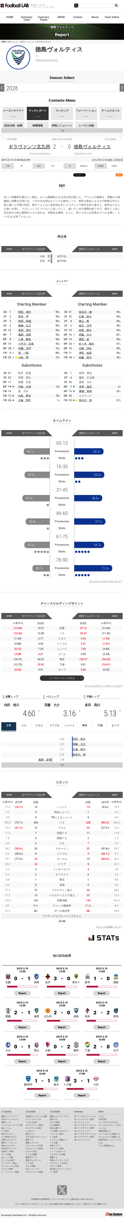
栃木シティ (30, 1134)
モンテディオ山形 (33, 1128)
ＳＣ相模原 (55, 1125)
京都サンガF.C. (7, 1151)
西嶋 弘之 (24, 325)
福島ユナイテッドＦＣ (59, 1116)
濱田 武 (84, 339)
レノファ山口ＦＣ (57, 1151)
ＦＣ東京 (5, 1131)
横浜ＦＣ (29, 1140)
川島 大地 (24, 386)
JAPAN (61, 17)
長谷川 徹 (85, 312)
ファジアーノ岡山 (9, 1163)
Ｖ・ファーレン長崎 (10, 1172)
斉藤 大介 (85, 334)
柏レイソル (6, 1128)
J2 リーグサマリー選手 (84, 1128)
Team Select (111, 17)
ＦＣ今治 (29, 1163)
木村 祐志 (85, 386)
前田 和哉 (24, 321)
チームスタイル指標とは (109, 1137)
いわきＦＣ (30, 1131)
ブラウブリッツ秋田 (34, 1125)
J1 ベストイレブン (82, 1122)
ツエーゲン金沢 (56, 1134)
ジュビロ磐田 (31, 1154)
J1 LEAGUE (6, 1112)
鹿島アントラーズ (9, 1116)
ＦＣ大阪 (54, 1143)
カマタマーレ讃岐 (57, 1154)
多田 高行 (24, 330)
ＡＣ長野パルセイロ (58, 1131)
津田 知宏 (85, 352)
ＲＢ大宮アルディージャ (36, 1137)
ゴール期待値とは (106, 1145)
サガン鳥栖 (30, 1166)
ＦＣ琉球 (54, 1172)
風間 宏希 (24, 334)
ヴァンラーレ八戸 (33, 1119)
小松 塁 (23, 357)
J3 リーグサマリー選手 (84, 1137)
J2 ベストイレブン (82, 1131)
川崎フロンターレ (9, 1140)
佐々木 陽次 (86, 343)
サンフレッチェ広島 (10, 1166)
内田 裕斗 (85, 330)
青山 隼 (84, 321)
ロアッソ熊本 (56, 1166)
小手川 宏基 (26, 343)
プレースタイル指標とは (109, 1134)
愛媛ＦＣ (54, 1157)
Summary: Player (44, 18)
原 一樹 (23, 352)
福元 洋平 (85, 325)
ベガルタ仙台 (31, 1122)
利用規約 (36, 1199)
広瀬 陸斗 (85, 316)
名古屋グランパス (9, 1148)
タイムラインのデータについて (105, 581)
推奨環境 (45, 1199)
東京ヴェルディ (8, 1134)
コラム (101, 1116)
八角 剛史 (24, 339)
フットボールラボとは (108, 1122)
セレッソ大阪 (7, 1157)
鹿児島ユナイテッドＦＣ (60, 1169)
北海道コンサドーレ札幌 (36, 1116)
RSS (119, 175)
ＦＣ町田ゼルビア (9, 1137)
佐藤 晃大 (85, 357)
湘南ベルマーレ (32, 1143)
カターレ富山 (31, 1151)
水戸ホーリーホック (10, 1119)
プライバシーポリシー (60, 1199)
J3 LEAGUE (55, 1112)
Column (77, 17)
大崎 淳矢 (85, 348)
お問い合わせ (86, 1199)
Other (100, 1112)
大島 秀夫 (24, 395)
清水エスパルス (8, 1145)
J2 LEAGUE (31, 1112)
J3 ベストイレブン (82, 1140)
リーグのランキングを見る (62, 678)
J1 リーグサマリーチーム (85, 1116)
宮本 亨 (23, 316)
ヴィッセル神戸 (8, 1160)
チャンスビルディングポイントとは (103, 686)
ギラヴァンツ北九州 (29, 146)
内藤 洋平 (24, 348)
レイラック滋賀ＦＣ (58, 1140)
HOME (9, 17)
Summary (78, 1112)
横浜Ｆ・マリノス (9, 1143)
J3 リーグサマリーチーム (85, 1134)
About (94, 17)
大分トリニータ (32, 1169)
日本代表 (102, 1119)
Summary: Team (27, 18)
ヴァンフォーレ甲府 (34, 1145)
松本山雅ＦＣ (56, 1128)
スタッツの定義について (108, 927)
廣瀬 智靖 (85, 391)
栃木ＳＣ (54, 1119)
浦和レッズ (6, 1122)
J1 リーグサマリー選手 (84, 1119)
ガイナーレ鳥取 (56, 1148)
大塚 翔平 (24, 400)
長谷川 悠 (85, 400)
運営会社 (75, 1199)
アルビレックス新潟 (34, 1148)
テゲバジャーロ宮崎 (34, 1172)
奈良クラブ (55, 1145)
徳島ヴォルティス (92, 146)
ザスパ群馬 (55, 1122)
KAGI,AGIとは (104, 1131)
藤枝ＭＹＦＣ (31, 1157)
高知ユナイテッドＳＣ (59, 1160)
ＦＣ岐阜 (54, 1137)
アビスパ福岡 (7, 1169)
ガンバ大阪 (6, 1154)
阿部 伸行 (24, 312)
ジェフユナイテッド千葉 (12, 1125)
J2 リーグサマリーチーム (85, 1125)
